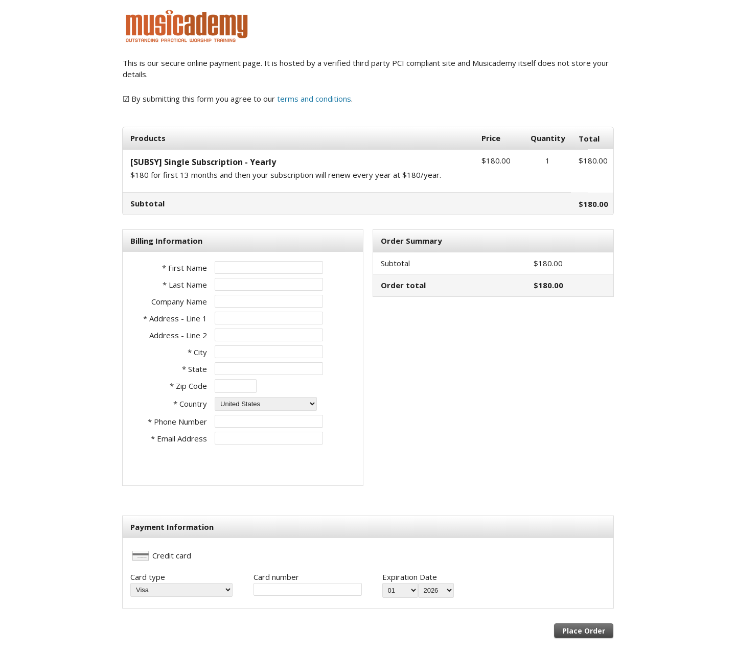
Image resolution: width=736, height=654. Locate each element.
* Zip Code (188, 386)
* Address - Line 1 (175, 318)
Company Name (179, 301)
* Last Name (185, 284)
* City (197, 352)
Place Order (583, 631)
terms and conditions (314, 99)
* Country (190, 404)
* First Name (184, 268)
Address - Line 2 (178, 335)
